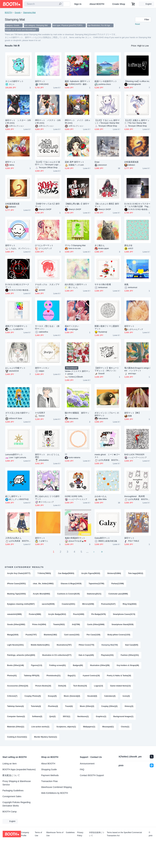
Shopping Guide (49, 769)
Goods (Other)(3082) (16, 624)
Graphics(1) (101, 716)
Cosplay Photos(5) (33, 696)
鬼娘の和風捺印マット (75, 538)
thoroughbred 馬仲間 (134, 496)
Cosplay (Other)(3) (109, 706)
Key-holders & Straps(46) (128, 665)
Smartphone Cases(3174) (124, 614)
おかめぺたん (101, 496)
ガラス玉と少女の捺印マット (17, 414)
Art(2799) (76, 624)
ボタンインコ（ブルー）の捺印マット (107, 414)
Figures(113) (36, 665)
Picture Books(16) (43, 686)
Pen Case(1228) (93, 635)
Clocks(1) (125, 727)
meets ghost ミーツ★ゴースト (107, 455)
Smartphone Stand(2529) (122, 624)
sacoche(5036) (48, 604)
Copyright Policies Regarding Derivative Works (16, 804)
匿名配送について (11, 775)
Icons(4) (126, 696)
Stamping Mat (29, 12)
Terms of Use (38, 834)
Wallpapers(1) (89, 727)
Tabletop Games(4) (15, 706)
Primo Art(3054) (39, 624)
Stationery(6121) (94, 594)
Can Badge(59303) (66, 573)
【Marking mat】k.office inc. (137, 81)
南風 (126, 284)
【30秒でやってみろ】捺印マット (47, 205)
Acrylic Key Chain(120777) (18, 573)
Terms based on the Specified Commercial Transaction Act (124, 834)
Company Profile (25, 834)
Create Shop (118, 4)
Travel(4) (69, 706)
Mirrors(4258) (88, 604)
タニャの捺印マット (14, 81)
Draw (97, 162)
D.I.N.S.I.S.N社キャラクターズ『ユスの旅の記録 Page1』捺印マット (137, 205)
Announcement (87, 763)
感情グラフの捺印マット (16, 326)
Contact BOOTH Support (92, 775)
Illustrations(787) (64, 645)
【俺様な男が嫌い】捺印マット (77, 205)
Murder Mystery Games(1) (45, 737)
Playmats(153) (107, 655)
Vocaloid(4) (92, 696)
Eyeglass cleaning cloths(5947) (21, 604)
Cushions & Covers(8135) (68, 594)
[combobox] (43, 4)
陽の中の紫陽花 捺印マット (77, 414)
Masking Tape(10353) (16, 594)
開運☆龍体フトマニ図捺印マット (107, 327)
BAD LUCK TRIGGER (134, 454)
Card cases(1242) (71, 635)
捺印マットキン (42, 368)
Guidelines (70, 833)
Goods (17, 12)
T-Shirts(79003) (44, 573)
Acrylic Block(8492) (41, 594)
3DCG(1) (66, 716)
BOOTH (8, 12)
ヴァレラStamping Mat (75, 245)
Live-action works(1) (40, 727)
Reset (137, 24)
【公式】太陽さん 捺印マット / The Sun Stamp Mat (136, 121)
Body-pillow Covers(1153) (118, 635)
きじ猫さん (100, 245)
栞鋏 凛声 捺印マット (74, 162)
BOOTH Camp (9, 811)
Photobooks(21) (54, 676)
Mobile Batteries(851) (40, 645)
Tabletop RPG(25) (31, 676)
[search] (60, 4)
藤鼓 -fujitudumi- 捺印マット (77, 81)
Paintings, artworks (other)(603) (21, 655)
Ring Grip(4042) (129, 604)
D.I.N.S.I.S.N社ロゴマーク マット (17, 285)
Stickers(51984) (114, 573)
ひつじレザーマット (44, 245)
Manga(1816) (12, 635)
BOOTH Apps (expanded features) (19, 769)
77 (66, 454)
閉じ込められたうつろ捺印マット (47, 497)
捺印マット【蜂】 (132, 413)
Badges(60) (78, 665)
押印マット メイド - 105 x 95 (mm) (77, 121)
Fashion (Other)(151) (130, 655)
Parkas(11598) (117, 584)
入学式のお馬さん (13, 538)
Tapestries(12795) (96, 584)
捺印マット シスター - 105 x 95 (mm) (18, 121)
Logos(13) (98, 686)
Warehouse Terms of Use (54, 834)
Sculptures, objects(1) (66, 727)
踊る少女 (128, 245)
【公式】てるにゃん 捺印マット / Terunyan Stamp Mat (107, 121)
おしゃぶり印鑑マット (15, 368)
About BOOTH (96, 4)
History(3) (129, 706)
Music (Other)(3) (87, 706)
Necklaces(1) (83, 716)
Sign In (78, 4)
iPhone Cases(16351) (16, 584)
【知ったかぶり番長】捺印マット (107, 205)
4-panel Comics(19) (91, 676)
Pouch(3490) (78, 614)
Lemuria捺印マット (14, 454)
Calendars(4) (110, 696)
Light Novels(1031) (15, 645)
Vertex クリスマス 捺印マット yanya (77, 372)
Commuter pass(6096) (118, 594)
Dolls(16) (62, 686)
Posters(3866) (35, 614)
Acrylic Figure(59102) (90, 573)
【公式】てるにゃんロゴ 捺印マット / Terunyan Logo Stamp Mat (48, 163)
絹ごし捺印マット (13, 496)
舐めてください (72, 326)
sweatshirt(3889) (14, 614)
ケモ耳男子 (40, 413)
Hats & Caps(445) (86, 655)
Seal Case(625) (131, 645)
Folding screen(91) (57, 665)
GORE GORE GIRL (74, 496)
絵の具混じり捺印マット (76, 284)
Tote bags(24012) (135, 573)
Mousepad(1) (108, 727)
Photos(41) (12, 676)
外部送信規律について (96, 834)
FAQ (82, 769)
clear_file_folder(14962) (43, 584)
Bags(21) (72, 676)
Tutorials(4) (36, 706)
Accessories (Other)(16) (17, 686)
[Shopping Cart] (133, 4)
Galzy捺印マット (102, 538)
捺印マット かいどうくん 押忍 (48, 455)
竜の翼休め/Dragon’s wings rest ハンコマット (137, 369)
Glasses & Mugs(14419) (71, 584)
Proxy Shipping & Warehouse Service (16, 783)
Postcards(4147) (108, 604)
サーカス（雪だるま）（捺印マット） (47, 327)
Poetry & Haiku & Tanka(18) (119, 676)
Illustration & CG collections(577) (56, 655)
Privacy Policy (80, 834)
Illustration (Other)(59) (100, 665)
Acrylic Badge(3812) (57, 614)
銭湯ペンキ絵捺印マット (106, 81)
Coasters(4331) (68, 604)
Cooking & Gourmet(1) (17, 737)
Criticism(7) (12, 696)
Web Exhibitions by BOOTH (54, 793)
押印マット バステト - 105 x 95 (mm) (48, 121)
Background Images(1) (123, 716)
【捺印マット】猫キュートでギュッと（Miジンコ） (107, 369)
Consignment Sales (11, 796)
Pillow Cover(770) (86, 645)
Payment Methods (50, 775)
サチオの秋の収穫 (103, 284)
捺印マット (40, 81)
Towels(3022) (59, 624)
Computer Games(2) (16, 716)
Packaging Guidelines (12, 790)
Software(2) (37, 716)
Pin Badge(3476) (98, 614)
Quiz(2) (52, 716)
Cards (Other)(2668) (95, 624)
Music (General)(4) (72, 696)
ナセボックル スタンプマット (47, 285)
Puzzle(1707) (31, 635)
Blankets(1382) (50, 635)
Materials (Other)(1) (15, 727)
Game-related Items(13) (120, 686)
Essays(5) (52, 696)
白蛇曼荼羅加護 (131, 162)
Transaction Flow (49, 781)
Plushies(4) (53, 706)
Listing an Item (9, 763)
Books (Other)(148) (15, 665)
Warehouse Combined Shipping (56, 787)
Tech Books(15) (80, 686)
